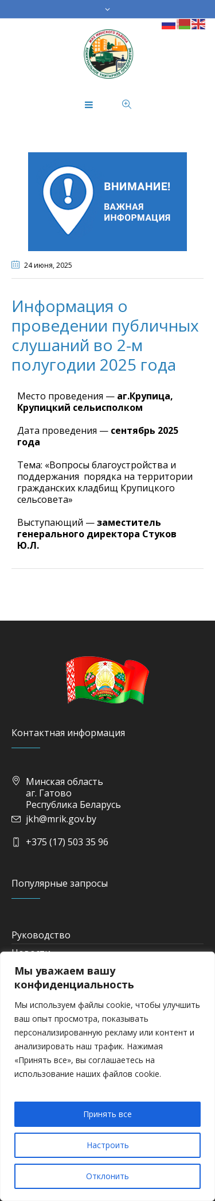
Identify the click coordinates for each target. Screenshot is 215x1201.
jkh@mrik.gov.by (61, 819)
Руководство (41, 935)
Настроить (108, 1145)
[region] (107, 1076)
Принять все (107, 1113)
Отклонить (107, 1176)
